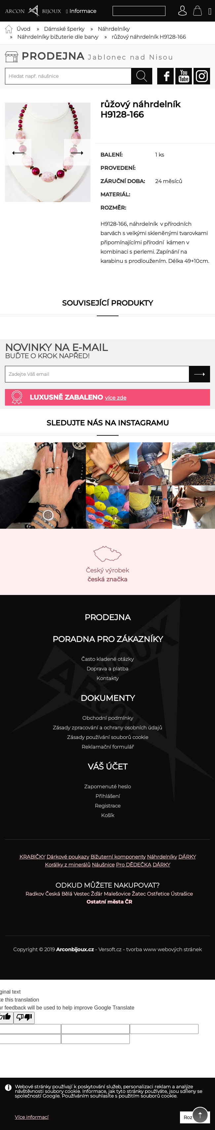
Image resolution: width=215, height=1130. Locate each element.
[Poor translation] (24, 1018)
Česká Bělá (58, 894)
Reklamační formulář (108, 747)
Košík (107, 815)
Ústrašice (182, 894)
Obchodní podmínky (107, 718)
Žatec (139, 894)
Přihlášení (107, 796)
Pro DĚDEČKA (133, 864)
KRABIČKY (32, 857)
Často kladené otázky (107, 659)
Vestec (82, 894)
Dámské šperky (64, 29)
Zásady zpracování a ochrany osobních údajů (107, 727)
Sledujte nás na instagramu (108, 422)
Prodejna (97, 56)
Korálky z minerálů (67, 864)
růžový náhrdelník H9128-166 (149, 37)
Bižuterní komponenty (118, 857)
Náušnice (103, 864)
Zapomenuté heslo (107, 786)
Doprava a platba (107, 668)
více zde (115, 398)
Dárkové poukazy (68, 857)
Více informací (32, 1117)
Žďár (96, 894)
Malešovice (117, 894)
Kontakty (107, 678)
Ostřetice (158, 894)
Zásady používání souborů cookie (107, 737)
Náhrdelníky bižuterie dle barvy (57, 37)
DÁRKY (187, 857)
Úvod (23, 29)
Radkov (34, 894)
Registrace (108, 806)
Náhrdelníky (113, 29)
